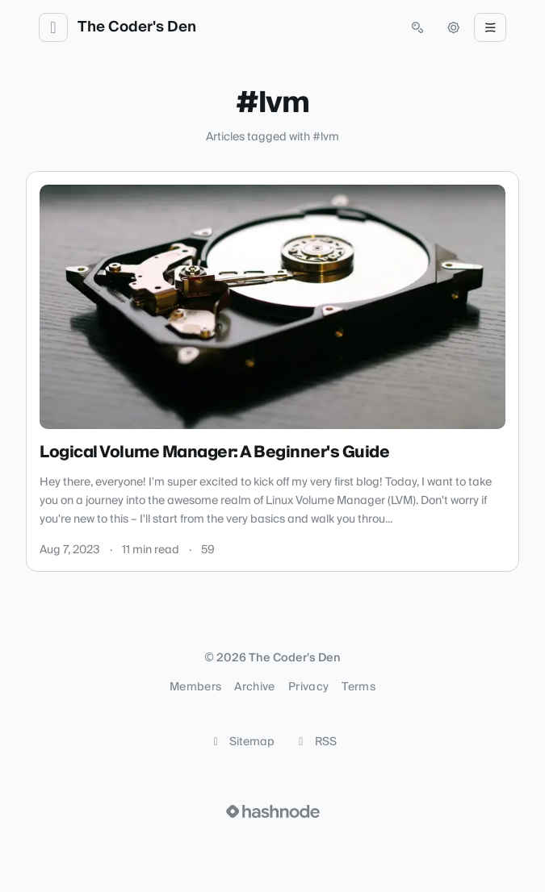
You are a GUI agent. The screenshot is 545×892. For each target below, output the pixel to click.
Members (195, 687)
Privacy (308, 687)
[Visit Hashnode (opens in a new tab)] (272, 811)
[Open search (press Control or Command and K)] (417, 27)
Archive (254, 687)
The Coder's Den (137, 27)
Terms (358, 687)
